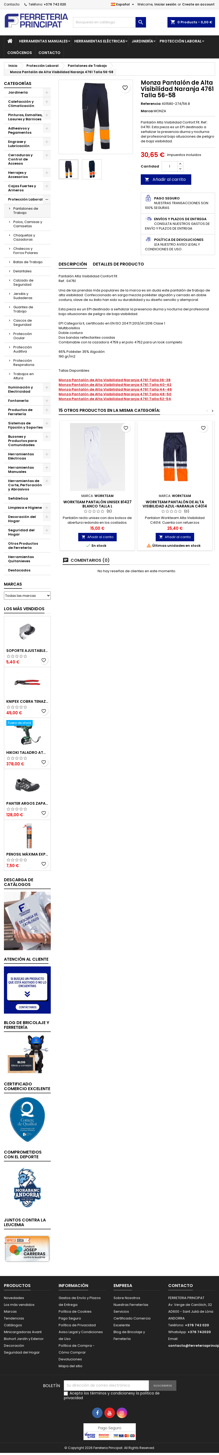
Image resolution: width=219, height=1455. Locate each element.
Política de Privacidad (77, 1325)
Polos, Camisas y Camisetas (27, 224)
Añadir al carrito (165, 179)
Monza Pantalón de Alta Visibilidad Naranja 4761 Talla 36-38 (115, 379)
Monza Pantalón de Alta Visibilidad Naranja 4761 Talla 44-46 (115, 389)
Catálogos (13, 1325)
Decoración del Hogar (22, 518)
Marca (147, 111)
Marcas (13, 584)
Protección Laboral (181, 41)
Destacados (19, 570)
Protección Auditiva (22, 349)
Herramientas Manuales (43, 41)
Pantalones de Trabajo (25, 210)
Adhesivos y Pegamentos (19, 130)
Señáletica (18, 498)
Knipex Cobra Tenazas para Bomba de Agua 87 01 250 (27, 701)
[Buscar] (109, 22)
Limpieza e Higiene (25, 507)
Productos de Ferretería (20, 412)
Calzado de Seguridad (23, 282)
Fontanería (18, 400)
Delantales (22, 271)
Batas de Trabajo (28, 261)
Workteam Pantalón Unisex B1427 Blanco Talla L (97, 504)
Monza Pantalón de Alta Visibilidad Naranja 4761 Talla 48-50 (115, 394)
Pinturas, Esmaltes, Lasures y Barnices (25, 117)
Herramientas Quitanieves (21, 559)
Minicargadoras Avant (23, 1331)
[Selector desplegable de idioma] (123, 4)
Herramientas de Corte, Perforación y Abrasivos (25, 485)
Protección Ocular (22, 335)
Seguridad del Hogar (21, 532)
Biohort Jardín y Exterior (24, 1338)
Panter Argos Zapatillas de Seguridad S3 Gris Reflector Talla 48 (27, 803)
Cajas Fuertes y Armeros (22, 188)
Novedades (14, 1297)
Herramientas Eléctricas (99, 41)
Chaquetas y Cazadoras (24, 237)
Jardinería (142, 41)
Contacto (11, 4)
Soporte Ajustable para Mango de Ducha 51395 (27, 650)
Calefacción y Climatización (21, 103)
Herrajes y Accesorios (18, 174)
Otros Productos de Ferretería (23, 545)
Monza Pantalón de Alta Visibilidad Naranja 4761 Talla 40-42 (115, 384)
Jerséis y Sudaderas (22, 295)
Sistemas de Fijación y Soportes (25, 425)
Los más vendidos (24, 609)
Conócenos (19, 52)
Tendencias (14, 1318)
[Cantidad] (169, 166)
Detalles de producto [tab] (118, 264)
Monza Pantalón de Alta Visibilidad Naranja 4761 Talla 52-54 (115, 398)
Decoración (14, 1345)
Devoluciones (70, 1359)
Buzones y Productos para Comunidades (22, 440)
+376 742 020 (55, 4)
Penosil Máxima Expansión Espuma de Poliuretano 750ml (27, 854)
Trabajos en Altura (23, 376)
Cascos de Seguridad (22, 322)
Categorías (17, 83)
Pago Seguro (70, 1318)
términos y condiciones (111, 1393)
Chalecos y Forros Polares (25, 250)
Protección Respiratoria (23, 362)
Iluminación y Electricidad (20, 389)
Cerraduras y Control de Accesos (20, 159)
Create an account (198, 4)
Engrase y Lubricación (19, 143)
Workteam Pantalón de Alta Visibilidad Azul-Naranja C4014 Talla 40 (175, 506)
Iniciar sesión (165, 4)
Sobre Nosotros (127, 1297)
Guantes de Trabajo (23, 309)
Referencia (151, 103)
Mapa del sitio (70, 1366)
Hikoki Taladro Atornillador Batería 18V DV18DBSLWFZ (27, 752)
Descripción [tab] (73, 264)
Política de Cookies (75, 1311)
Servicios (121, 1311)
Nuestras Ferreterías (131, 1304)
